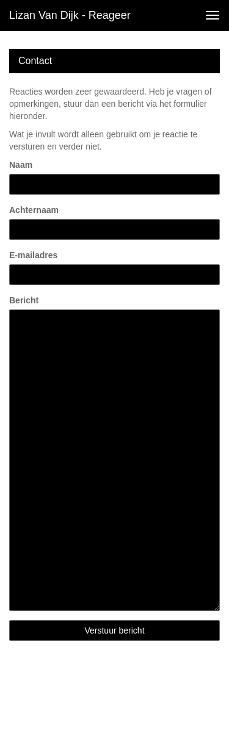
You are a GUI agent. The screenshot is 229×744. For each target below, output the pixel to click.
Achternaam (34, 210)
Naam (20, 165)
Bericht (23, 300)
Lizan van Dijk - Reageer (70, 15)
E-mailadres (33, 255)
